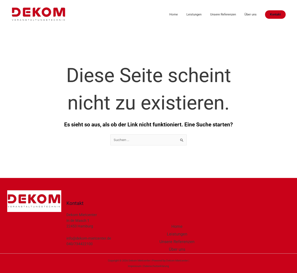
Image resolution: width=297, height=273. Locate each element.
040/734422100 (79, 244)
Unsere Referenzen (220, 14)
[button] (275, 14)
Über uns (250, 14)
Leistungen (189, 14)
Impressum (134, 266)
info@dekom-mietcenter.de (88, 238)
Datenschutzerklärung (156, 266)
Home (167, 14)
